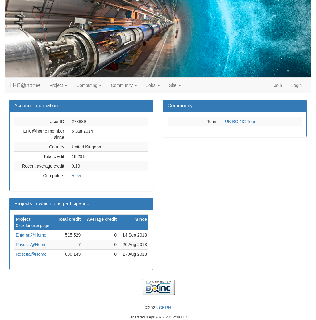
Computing (89, 85)
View (76, 175)
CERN (165, 307)
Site (175, 85)
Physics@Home (31, 244)
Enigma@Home (31, 235)
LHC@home (25, 85)
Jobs (153, 85)
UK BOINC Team (241, 121)
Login (296, 85)
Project (58, 85)
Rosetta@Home (31, 254)
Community (124, 85)
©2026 (158, 307)
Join (278, 85)
